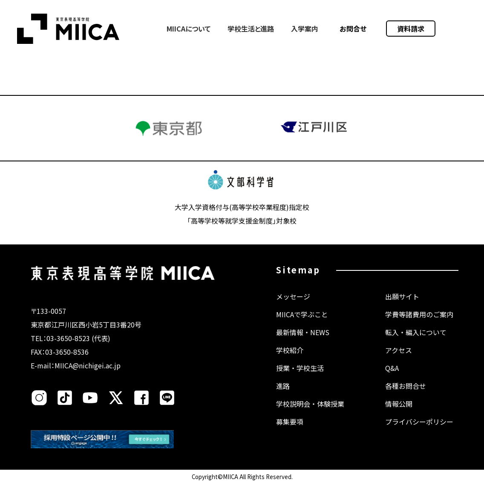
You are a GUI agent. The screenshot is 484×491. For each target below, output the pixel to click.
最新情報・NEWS (302, 341)
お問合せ (353, 28)
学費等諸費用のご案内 (419, 323)
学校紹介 (289, 358)
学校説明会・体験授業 (310, 412)
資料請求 (410, 28)
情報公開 (398, 412)
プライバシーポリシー (419, 430)
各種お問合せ (405, 394)
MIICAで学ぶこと (302, 323)
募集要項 (289, 430)
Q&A (392, 376)
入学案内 (304, 28)
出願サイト (402, 305)
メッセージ (293, 305)
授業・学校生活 (300, 376)
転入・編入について (416, 341)
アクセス (398, 358)
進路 (283, 394)
